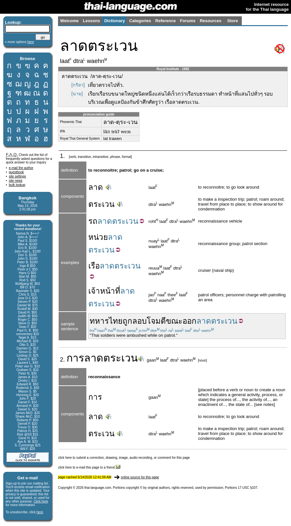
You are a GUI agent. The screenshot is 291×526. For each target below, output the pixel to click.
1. (63, 156)
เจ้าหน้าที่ (104, 290)
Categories (140, 20)
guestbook (16, 172)
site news (15, 180)
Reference (165, 20)
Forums (188, 20)
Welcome (69, 20)
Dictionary (114, 20)
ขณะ (174, 321)
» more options (19, 42)
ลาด (95, 187)
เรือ (94, 265)
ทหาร (99, 321)
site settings (17, 176)
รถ (92, 221)
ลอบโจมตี (149, 321)
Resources (210, 20)
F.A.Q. (12, 154)
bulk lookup (17, 185)
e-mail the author (21, 168)
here (39, 512)
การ (75, 358)
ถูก (127, 321)
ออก (189, 321)
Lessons (91, 20)
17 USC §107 (247, 487)
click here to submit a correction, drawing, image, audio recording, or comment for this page (124, 457)
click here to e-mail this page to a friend (89, 467)
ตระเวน (101, 204)
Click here (41, 501)
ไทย (116, 321)
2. (63, 359)
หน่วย (98, 237)
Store (232, 20)
